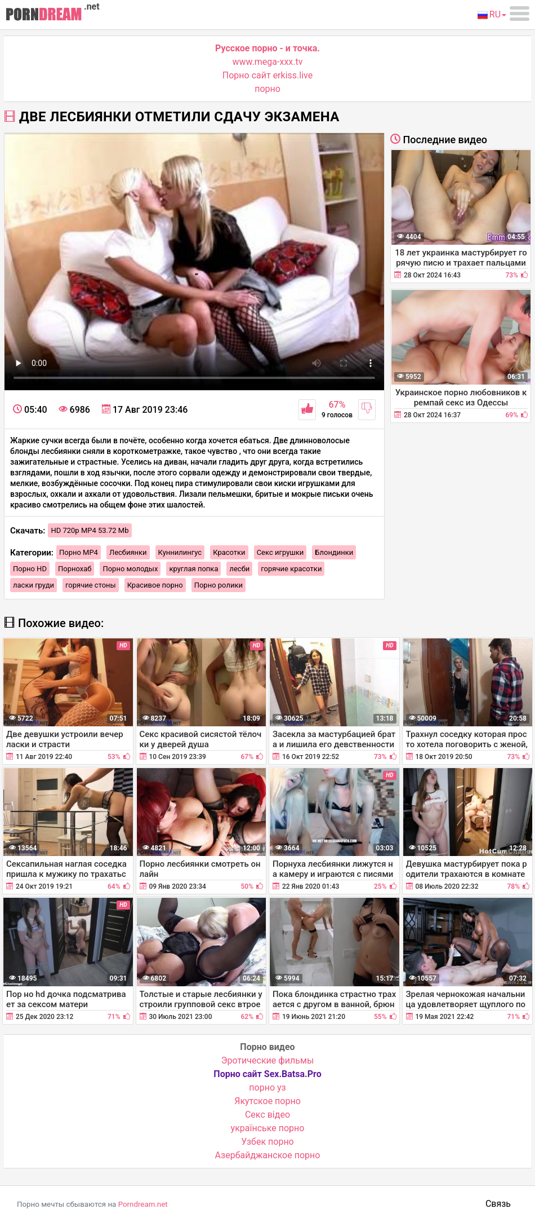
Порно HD (30, 568)
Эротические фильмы (267, 1060)
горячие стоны (90, 585)
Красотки (229, 552)
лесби (239, 568)
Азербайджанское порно (267, 1155)
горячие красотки (291, 568)
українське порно (268, 1128)
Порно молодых (130, 568)
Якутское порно (267, 1101)
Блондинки (334, 552)
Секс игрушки (280, 552)
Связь (498, 1203)
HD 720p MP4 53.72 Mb (89, 530)
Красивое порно (155, 585)
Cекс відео (267, 1114)
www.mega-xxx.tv (268, 61)
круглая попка (193, 568)
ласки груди (33, 585)
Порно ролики (218, 585)
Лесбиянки (128, 552)
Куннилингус (180, 552)
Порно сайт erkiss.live (267, 75)
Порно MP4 (78, 552)
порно (267, 88)
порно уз (267, 1087)
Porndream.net (143, 1204)
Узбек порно (267, 1141)
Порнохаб (74, 568)
